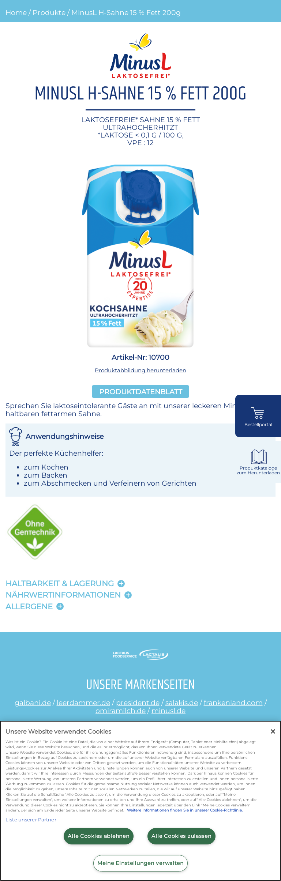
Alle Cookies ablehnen (98, 836)
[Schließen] (273, 731)
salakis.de (181, 702)
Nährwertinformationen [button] (63, 595)
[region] (140, 801)
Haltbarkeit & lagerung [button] (59, 583)
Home (16, 12)
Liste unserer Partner (30, 819)
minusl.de (168, 710)
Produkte (49, 12)
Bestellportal (258, 424)
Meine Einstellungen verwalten (140, 863)
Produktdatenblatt (140, 391)
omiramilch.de (120, 710)
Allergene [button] (29, 606)
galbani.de (33, 702)
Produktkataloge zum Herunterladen (258, 470)
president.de (138, 702)
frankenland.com (233, 702)
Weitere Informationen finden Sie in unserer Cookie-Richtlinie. (185, 810)
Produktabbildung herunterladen (140, 370)
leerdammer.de (83, 702)
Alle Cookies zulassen (181, 836)
